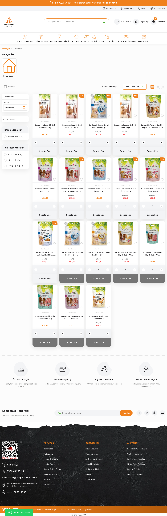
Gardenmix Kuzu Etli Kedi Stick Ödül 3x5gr (72, 126)
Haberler (47, 479)
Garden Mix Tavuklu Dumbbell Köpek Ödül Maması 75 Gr (152, 126)
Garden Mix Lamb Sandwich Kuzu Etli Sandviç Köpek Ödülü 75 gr (72, 190)
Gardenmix (18, 49)
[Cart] (158, 22)
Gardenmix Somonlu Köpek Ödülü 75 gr (99, 190)
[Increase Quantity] (54, 142)
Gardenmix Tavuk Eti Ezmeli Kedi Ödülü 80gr (99, 253)
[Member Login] (141, 22)
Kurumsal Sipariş (50, 474)
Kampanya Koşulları (135, 474)
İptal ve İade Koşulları (136, 459)
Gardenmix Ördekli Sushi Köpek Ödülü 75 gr (45, 317)
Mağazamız (48, 454)
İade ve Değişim (133, 469)
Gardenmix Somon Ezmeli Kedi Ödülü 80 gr (99, 126)
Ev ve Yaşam (91, 479)
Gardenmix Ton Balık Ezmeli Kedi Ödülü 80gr (72, 253)
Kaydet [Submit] (126, 413)
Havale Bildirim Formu (52, 469)
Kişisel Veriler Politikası (136, 464)
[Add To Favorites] (54, 115)
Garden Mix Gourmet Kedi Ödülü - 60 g (125, 190)
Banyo (88, 474)
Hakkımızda (48, 449)
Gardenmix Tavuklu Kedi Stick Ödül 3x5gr (125, 126)
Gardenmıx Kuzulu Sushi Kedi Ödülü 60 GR (152, 190)
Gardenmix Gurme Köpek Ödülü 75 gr (45, 190)
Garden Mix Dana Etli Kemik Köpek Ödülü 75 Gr (72, 317)
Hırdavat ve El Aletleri (94, 469)
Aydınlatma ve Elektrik (94, 459)
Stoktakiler (12, 87)
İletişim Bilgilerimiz (51, 459)
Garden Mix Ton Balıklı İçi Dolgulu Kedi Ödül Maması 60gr (44, 253)
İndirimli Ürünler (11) (15, 137)
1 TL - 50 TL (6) (14, 160)
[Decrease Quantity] (35, 142)
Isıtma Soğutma (92, 449)
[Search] (76, 21)
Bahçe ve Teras (92, 454)
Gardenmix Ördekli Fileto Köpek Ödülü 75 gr (153, 253)
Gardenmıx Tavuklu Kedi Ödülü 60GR (98, 317)
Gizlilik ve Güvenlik (134, 454)
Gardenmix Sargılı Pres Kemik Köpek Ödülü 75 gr (125, 253)
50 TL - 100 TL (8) (15, 154)
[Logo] (9, 22)
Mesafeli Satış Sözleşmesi (137, 449)
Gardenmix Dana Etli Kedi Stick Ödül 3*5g (45, 126)
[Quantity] (45, 142)
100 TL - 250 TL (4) (15, 166)
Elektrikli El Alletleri (93, 464)
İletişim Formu (49, 464)
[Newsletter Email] (93, 413)
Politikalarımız (49, 484)
